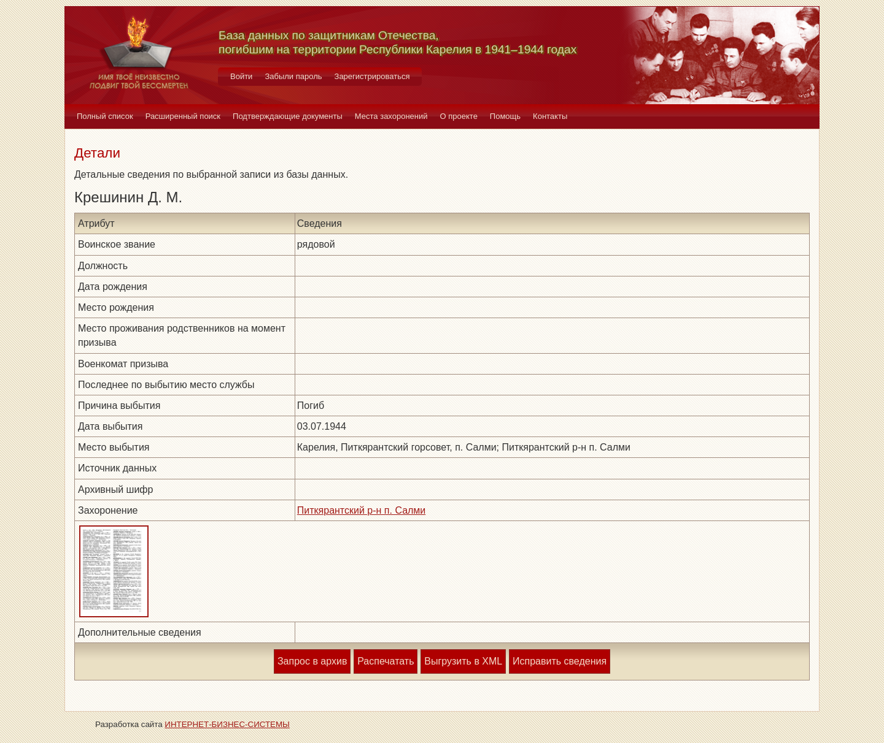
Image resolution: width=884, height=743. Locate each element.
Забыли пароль (293, 76)
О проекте (459, 116)
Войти (241, 76)
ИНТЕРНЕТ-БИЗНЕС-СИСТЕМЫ (227, 724)
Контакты (550, 116)
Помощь (505, 116)
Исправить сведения (560, 661)
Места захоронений (391, 116)
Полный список (105, 116)
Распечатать (385, 661)
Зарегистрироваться (372, 76)
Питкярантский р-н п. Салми (361, 510)
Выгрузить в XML (463, 661)
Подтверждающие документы (288, 116)
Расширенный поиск (182, 116)
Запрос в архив (312, 661)
